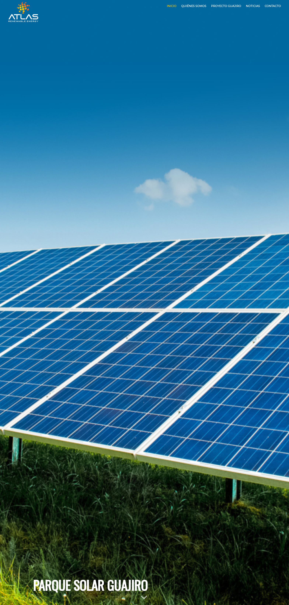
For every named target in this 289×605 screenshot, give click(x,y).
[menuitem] (171, 6)
